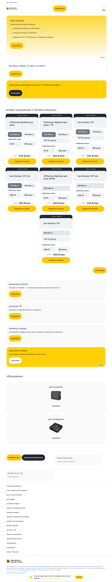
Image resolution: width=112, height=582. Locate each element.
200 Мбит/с (14, 134)
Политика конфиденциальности (43, 566)
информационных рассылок (29, 570)
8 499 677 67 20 (15, 473)
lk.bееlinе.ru (102, 568)
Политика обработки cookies (49, 578)
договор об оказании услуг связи (16, 573)
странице (58, 570)
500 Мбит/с (29, 134)
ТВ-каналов (51, 140)
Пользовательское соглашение (15, 568)
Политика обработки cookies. (33, 568)
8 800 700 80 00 (65, 458)
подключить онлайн (22, 161)
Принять (79, 577)
